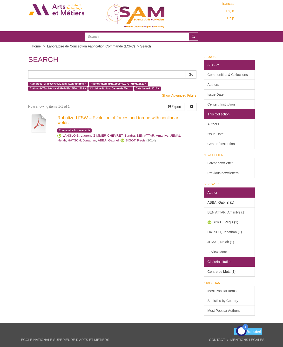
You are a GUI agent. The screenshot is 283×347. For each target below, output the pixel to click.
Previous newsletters (223, 173)
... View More (217, 252)
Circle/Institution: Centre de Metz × (111, 88)
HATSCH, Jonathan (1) (225, 232)
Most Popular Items (222, 291)
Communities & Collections (228, 75)
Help (230, 18)
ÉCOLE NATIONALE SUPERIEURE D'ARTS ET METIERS (65, 340)
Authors (213, 85)
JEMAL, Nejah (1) (221, 242)
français (228, 4)
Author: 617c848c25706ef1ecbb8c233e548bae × (58, 83)
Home (36, 46)
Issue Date (216, 94)
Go (191, 74)
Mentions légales (247, 340)
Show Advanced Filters (179, 95)
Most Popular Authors (224, 311)
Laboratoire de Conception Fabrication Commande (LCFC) (91, 46)
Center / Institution (221, 104)
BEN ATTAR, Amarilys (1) (226, 212)
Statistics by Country (223, 301)
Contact (217, 340)
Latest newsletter (220, 163)
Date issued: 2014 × (147, 88)
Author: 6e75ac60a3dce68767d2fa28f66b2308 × (58, 88)
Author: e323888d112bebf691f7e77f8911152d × (119, 83)
